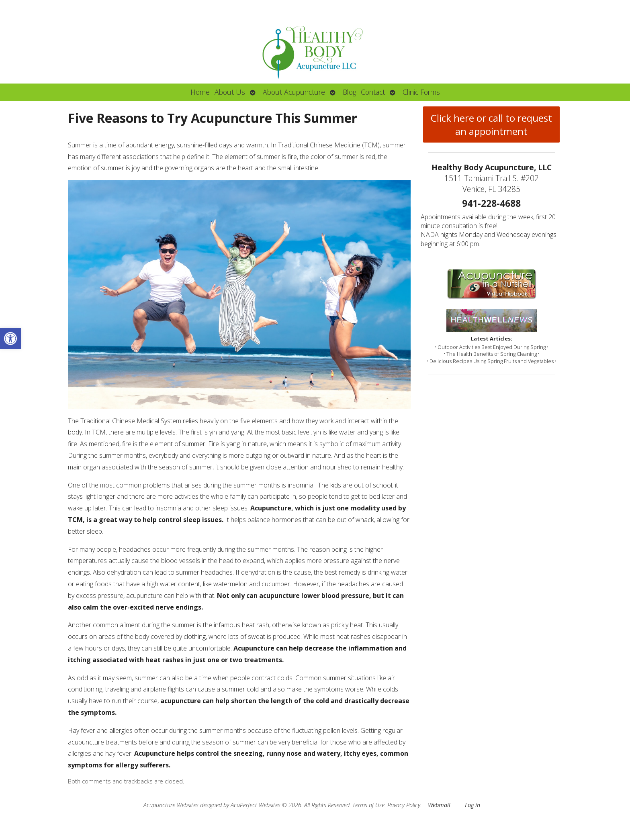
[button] (10, 338)
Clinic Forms (421, 92)
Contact (373, 92)
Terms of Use (368, 805)
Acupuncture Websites (170, 805)
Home (200, 92)
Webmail (439, 805)
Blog (349, 92)
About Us (230, 92)
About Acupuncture (294, 92)
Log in (472, 805)
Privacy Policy (403, 805)
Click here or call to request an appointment (491, 124)
